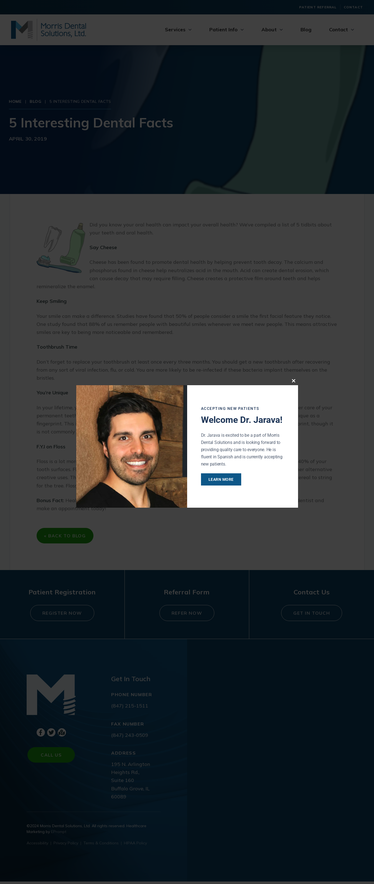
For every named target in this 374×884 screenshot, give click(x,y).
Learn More (226, 479)
